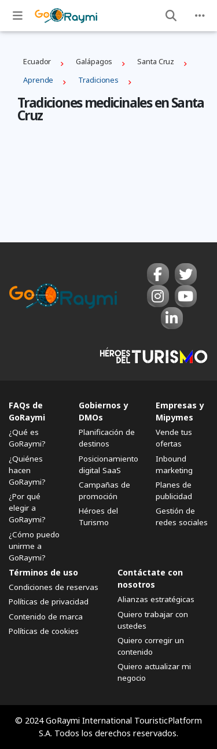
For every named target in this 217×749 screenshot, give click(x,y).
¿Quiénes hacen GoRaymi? (27, 470)
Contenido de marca (46, 616)
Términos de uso (43, 572)
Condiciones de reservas (53, 587)
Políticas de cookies (44, 631)
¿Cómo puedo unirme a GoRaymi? (34, 546)
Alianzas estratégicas (155, 599)
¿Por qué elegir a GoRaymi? (27, 508)
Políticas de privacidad (49, 601)
